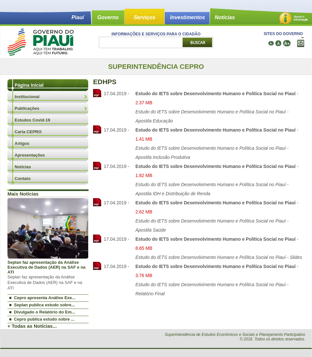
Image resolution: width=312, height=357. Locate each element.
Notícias (225, 17)
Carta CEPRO (28, 131)
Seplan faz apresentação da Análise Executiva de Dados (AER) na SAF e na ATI (46, 267)
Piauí (77, 17)
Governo (108, 17)
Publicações (27, 108)
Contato (22, 178)
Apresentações (30, 155)
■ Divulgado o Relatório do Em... (42, 312)
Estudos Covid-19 (32, 120)
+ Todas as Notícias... (32, 326)
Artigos (22, 143)
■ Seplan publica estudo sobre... (42, 304)
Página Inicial (29, 85)
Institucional (27, 96)
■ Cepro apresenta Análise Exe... (42, 297)
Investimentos (187, 17)
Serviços (144, 17)
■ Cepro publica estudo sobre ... (41, 319)
